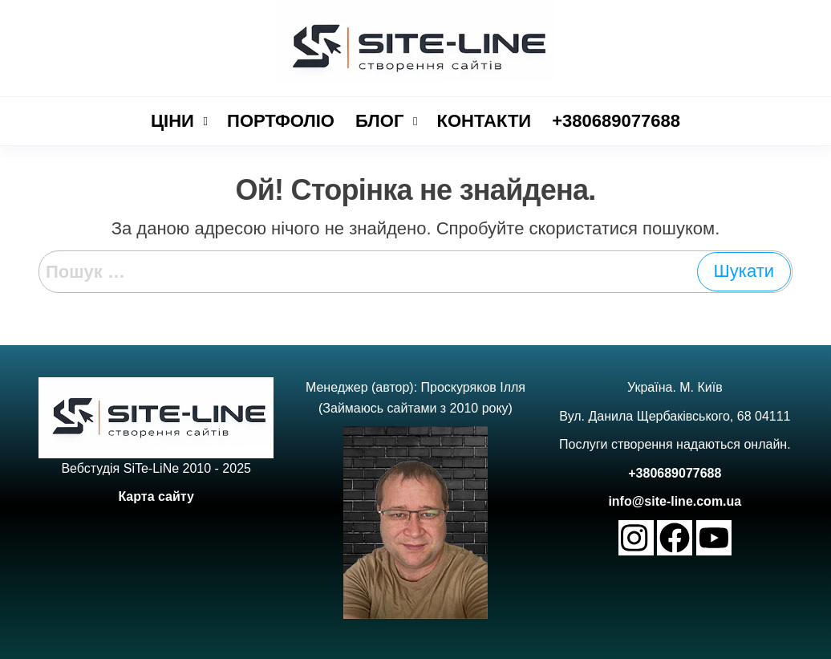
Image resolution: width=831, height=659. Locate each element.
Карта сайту (156, 496)
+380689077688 (674, 473)
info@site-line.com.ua (674, 501)
